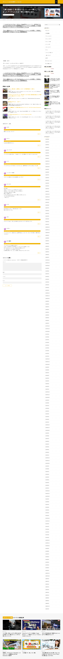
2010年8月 (47, 542)
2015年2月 (47, 412)
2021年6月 (47, 207)
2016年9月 (47, 361)
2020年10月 (47, 229)
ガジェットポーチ (48, 38)
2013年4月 (47, 472)
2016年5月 (47, 372)
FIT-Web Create (19, 656)
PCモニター (47, 30)
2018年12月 (47, 288)
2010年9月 (47, 539)
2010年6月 (47, 547)
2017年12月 (47, 321)
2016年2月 (47, 380)
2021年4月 (47, 213)
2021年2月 (47, 218)
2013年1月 (47, 480)
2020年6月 (47, 240)
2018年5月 (47, 307)
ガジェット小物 (11, 14)
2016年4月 (47, 375)
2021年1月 (47, 221)
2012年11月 (47, 485)
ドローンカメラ (48, 46)
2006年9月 (47, 598)
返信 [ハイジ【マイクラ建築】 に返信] (38, 179)
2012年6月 (47, 499)
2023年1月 (47, 156)
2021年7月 (47, 205)
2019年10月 (47, 261)
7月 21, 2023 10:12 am (7, 129)
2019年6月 (47, 272)
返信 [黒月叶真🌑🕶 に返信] (38, 252)
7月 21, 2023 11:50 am (7, 175)
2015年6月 (47, 402)
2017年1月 (47, 350)
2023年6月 (47, 143)
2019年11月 (47, 259)
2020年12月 (47, 224)
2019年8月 (47, 267)
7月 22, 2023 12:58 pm (7, 243)
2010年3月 (47, 555)
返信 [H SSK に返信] (38, 223)
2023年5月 (47, 145)
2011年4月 (47, 523)
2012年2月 (47, 507)
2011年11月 (47, 512)
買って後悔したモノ (49, 62)
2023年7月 (47, 140)
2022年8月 (47, 170)
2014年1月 (47, 447)
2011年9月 (47, 515)
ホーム (47, 49)
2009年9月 (47, 569)
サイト (4, 280)
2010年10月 (47, 536)
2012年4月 (47, 501)
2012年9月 (47, 491)
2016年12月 (47, 353)
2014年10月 (47, 423)
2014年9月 (47, 426)
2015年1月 (47, 415)
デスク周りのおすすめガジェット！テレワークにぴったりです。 (20, 114)
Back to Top (31, 651)
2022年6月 (47, 175)
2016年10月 (47, 358)
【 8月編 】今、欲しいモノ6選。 (29, 642)
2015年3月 (47, 410)
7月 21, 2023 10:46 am (7, 141)
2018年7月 (47, 302)
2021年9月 (47, 199)
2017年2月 (47, 348)
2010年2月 (47, 558)
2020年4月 (47, 245)
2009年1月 (47, 585)
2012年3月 (47, 504)
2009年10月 (47, 566)
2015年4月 (47, 407)
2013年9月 (47, 458)
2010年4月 (47, 553)
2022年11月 (47, 162)
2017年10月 (47, 326)
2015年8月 (47, 396)
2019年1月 (47, 286)
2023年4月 (47, 148)
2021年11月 (47, 194)
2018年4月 (47, 310)
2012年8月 (47, 493)
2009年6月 (47, 574)
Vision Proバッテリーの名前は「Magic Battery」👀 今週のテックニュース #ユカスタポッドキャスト (31, 625)
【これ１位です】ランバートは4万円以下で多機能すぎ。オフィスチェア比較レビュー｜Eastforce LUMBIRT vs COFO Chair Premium (55, 85)
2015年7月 (47, 399)
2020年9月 (47, 232)
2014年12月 (47, 418)
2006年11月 (47, 596)
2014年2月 (47, 445)
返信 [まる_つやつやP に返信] (38, 156)
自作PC (47, 57)
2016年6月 (47, 369)
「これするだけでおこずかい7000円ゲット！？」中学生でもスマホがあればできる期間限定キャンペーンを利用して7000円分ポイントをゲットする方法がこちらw (22, 26)
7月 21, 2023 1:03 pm (7, 186)
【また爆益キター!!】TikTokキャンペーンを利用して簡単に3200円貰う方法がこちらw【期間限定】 (22, 31)
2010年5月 (47, 550)
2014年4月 (47, 439)
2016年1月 (47, 383)
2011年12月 (47, 509)
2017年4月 (47, 342)
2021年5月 (47, 210)
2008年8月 (47, 588)
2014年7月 (47, 431)
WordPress (28, 656)
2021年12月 (47, 191)
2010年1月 (47, 561)
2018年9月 (47, 296)
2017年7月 (47, 334)
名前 (4, 272)
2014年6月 (47, 434)
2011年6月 (47, 520)
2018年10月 (47, 294)
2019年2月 (47, 283)
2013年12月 (47, 450)
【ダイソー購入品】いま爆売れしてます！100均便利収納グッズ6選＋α (21, 88)
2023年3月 (47, 151)
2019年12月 (47, 256)
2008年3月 (47, 593)
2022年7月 (47, 172)
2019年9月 (47, 264)
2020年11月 (47, 226)
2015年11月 (47, 388)
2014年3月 (47, 442)
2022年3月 (47, 183)
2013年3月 (47, 474)
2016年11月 (47, 356)
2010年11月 (47, 534)
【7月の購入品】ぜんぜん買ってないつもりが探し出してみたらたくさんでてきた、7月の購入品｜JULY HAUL (51, 644)
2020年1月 (47, 253)
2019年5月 (47, 275)
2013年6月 (47, 466)
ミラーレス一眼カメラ (49, 52)
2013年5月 (47, 469)
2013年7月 (47, 464)
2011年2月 (47, 528)
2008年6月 (47, 590)
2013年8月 (47, 461)
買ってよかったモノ (49, 60)
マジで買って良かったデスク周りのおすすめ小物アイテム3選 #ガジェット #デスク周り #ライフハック (53, 111)
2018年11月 (47, 291)
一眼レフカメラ (48, 54)
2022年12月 (47, 159)
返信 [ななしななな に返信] (38, 199)
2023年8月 (47, 137)
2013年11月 (47, 453)
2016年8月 (47, 364)
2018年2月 (47, 315)
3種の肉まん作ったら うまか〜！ (14, 101)
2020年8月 (47, 234)
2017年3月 (47, 345)
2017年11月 (47, 323)
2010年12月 (47, 531)
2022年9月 (47, 167)
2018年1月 (47, 318)
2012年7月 (47, 496)
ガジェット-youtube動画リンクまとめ (15, 655)
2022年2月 (47, 186)
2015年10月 (47, 391)
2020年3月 (47, 248)
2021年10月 (47, 197)
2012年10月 (47, 488)
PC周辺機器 (47, 33)
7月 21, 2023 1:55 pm (7, 219)
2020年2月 (47, 251)
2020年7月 (47, 237)
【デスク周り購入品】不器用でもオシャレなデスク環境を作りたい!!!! (55, 96)
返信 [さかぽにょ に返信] (38, 236)
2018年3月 (47, 313)
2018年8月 (47, 299)
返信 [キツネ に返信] (38, 168)
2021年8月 (47, 202)
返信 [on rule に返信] (38, 212)
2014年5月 (47, 437)
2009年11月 (47, 563)
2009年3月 (47, 582)
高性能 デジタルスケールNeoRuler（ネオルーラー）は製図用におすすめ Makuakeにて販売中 (12, 644)
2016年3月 (47, 377)
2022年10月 (47, 164)
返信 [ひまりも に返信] (38, 145)
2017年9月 (47, 329)
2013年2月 (47, 477)
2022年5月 (47, 178)
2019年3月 (47, 280)
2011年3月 (47, 526)
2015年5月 (47, 404)
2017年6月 (47, 337)
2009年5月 (47, 577)
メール (4, 276)
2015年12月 (47, 385)
